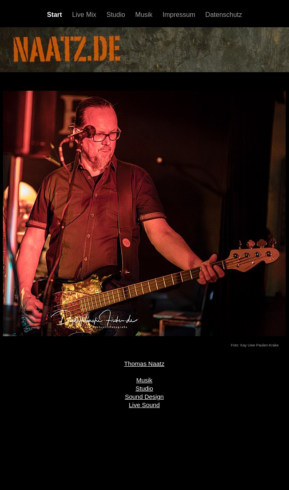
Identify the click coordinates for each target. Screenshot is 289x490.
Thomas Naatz (144, 363)
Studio (117, 14)
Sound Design (144, 396)
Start (55, 14)
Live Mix (85, 14)
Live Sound (144, 404)
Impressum (180, 14)
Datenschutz (223, 14)
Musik (144, 14)
